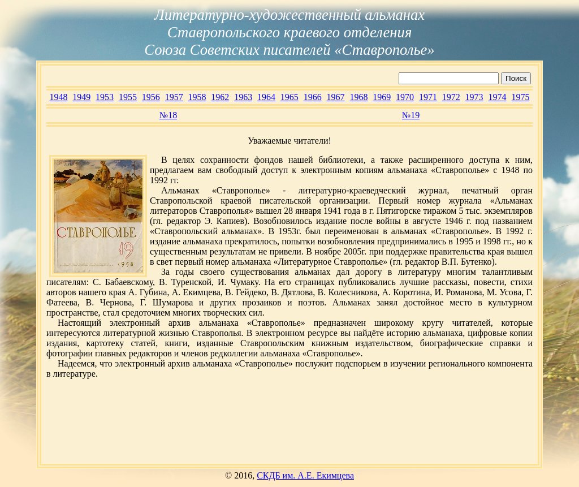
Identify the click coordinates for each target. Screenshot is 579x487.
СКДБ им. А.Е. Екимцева (305, 475)
